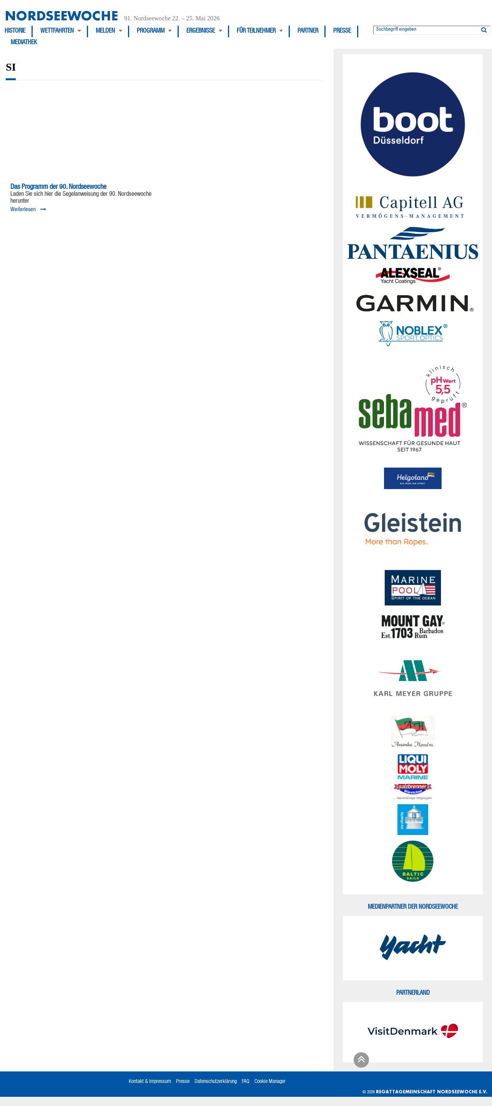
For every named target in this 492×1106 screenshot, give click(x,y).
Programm (151, 31)
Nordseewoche (61, 15)
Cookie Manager (270, 1082)
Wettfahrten (57, 31)
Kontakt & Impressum (150, 1082)
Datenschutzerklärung (215, 1082)
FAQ (245, 1082)
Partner (308, 31)
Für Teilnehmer (256, 31)
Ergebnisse (200, 31)
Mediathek (24, 43)
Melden (105, 31)
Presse (342, 31)
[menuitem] (19, 31)
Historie (15, 31)
